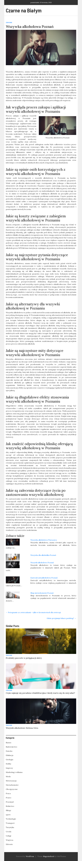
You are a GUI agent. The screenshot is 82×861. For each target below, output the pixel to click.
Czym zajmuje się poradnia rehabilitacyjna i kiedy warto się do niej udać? (40, 693)
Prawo (8, 798)
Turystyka (10, 827)
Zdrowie (9, 22)
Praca (8, 793)
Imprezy (9, 768)
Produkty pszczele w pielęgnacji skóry (24, 658)
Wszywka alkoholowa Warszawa (43, 540)
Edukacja (9, 755)
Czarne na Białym (24, 10)
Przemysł (10, 802)
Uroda (8, 831)
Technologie (11, 819)
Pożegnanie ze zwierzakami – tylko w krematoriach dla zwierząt (33, 612)
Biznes (8, 742)
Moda (8, 776)
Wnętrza (9, 840)
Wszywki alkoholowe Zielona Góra (22, 728)
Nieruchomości (12, 785)
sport (8, 815)
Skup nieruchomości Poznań (42, 593)
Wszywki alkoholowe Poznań (42, 562)
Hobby (8, 764)
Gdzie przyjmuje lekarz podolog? (61, 618)
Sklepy (8, 810)
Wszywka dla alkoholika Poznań (43, 555)
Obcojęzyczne (12, 789)
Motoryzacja (11, 781)
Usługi (8, 836)
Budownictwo (11, 747)
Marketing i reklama (14, 772)
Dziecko (9, 751)
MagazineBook (48, 856)
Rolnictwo (10, 806)
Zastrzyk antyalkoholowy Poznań (44, 578)
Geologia (9, 759)
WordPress (30, 856)
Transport (10, 823)
